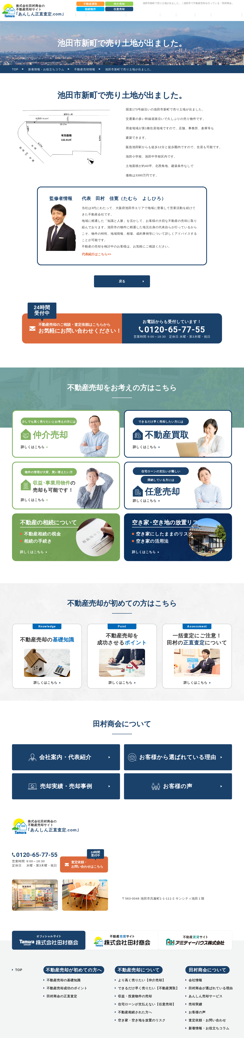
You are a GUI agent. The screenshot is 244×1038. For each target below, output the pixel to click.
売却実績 (168, 14)
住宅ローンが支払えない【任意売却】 (147, 994)
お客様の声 (185, 14)
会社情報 (195, 970)
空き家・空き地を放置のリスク (142, 1010)
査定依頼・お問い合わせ (207, 1010)
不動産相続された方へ (135, 1002)
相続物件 (90, 9)
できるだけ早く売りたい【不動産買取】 (148, 978)
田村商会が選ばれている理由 (211, 978)
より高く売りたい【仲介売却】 (142, 970)
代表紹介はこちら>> (96, 254)
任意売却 (119, 9)
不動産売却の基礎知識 (64, 970)
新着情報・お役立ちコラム (46, 69)
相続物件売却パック (226, 14)
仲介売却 (119, 3)
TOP (81, 14)
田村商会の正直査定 (62, 986)
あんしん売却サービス (206, 986)
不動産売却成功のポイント (67, 978)
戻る (122, 281)
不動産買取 (90, 3)
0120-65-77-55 (174, 329)
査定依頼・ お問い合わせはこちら (87, 854)
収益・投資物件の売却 (135, 986)
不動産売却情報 (84, 69)
